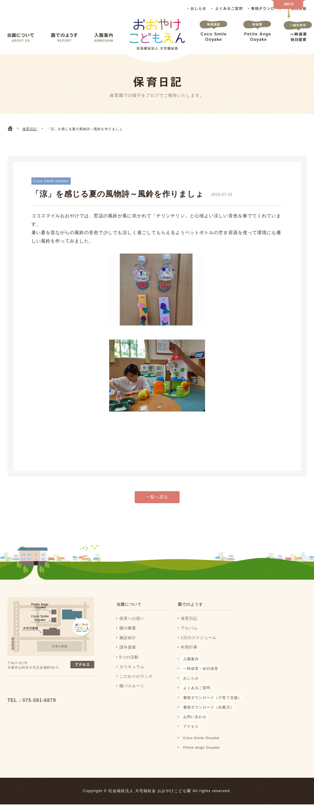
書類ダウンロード (265, 8)
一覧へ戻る (157, 501)
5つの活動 (129, 660)
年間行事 (189, 651)
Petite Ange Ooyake (257, 37)
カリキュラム (132, 670)
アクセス (189, 730)
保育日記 (189, 622)
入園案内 (103, 37)
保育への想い (132, 622)
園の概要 (127, 632)
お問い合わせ (193, 720)
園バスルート (132, 690)
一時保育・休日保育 (200, 672)
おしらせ (197, 8)
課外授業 (127, 651)
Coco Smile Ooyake (213, 37)
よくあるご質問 (227, 8)
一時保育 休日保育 (298, 37)
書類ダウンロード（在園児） (208, 710)
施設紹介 (127, 641)
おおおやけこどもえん (47, 692)
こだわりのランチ (136, 680)
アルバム (189, 632)
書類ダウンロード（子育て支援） (212, 701)
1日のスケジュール (199, 641)
